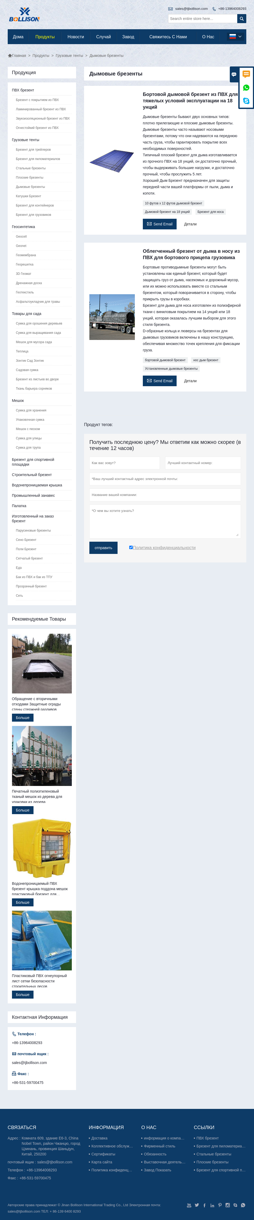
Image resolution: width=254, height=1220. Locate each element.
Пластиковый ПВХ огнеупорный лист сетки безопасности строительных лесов (39, 981)
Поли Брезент (26, 549)
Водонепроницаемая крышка (37, 485)
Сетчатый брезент (29, 558)
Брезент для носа (211, 212)
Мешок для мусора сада (34, 342)
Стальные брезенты (31, 168)
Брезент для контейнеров (35, 205)
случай (103, 37)
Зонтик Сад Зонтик (30, 361)
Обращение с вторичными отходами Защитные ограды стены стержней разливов (36, 704)
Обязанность (155, 1154)
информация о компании (165, 1138)
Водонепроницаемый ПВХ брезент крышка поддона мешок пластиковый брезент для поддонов (40, 889)
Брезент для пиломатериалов (38, 159)
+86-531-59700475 (28, 1082)
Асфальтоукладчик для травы (38, 302)
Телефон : (16, 1170)
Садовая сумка (27, 370)
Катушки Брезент (28, 196)
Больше (23, 718)
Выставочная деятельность (167, 1162)
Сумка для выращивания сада (38, 333)
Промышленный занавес (33, 495)
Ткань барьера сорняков (34, 388)
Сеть (19, 596)
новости (76, 37)
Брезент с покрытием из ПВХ (37, 100)
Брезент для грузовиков (33, 215)
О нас (208, 37)
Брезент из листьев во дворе (37, 379)
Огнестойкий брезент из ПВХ (37, 128)
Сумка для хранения (31, 410)
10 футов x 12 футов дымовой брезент (173, 203)
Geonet (21, 246)
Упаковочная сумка (30, 420)
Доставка (99, 1138)
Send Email (160, 223)
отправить (103, 548)
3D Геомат (23, 274)
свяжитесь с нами (168, 37)
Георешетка (25, 264)
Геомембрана (26, 255)
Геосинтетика (23, 227)
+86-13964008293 (232, 9)
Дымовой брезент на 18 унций (167, 212)
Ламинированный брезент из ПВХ (41, 109)
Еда (19, 568)
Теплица (22, 351)
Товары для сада (26, 314)
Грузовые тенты (69, 55)
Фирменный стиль (159, 1146)
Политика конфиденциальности (119, 1170)
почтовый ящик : (22, 1162)
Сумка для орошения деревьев (39, 323)
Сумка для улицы (29, 438)
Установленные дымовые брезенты (171, 369)
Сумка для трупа (28, 447)
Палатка (19, 506)
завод (128, 37)
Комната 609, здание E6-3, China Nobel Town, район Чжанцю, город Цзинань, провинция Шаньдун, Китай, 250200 (51, 1146)
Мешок (18, 400)
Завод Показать (157, 1170)
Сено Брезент (26, 540)
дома (18, 37)
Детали (190, 224)
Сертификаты (103, 1154)
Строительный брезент (32, 475)
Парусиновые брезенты (33, 530)
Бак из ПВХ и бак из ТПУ (34, 577)
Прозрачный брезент (31, 586)
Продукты (45, 37)
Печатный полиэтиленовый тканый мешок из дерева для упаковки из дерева (37, 796)
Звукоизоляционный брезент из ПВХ (43, 118)
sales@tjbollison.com (191, 9)
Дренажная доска (29, 283)
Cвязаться (22, 1127)
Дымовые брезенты (30, 187)
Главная (17, 55)
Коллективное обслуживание (116, 1146)
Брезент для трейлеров (33, 150)
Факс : (13, 1178)
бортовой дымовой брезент (165, 360)
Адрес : (14, 1138)
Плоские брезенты (29, 177)
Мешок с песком (28, 429)
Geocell (21, 236)
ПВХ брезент (23, 90)
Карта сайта (101, 1162)
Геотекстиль (25, 292)
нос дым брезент (205, 360)
